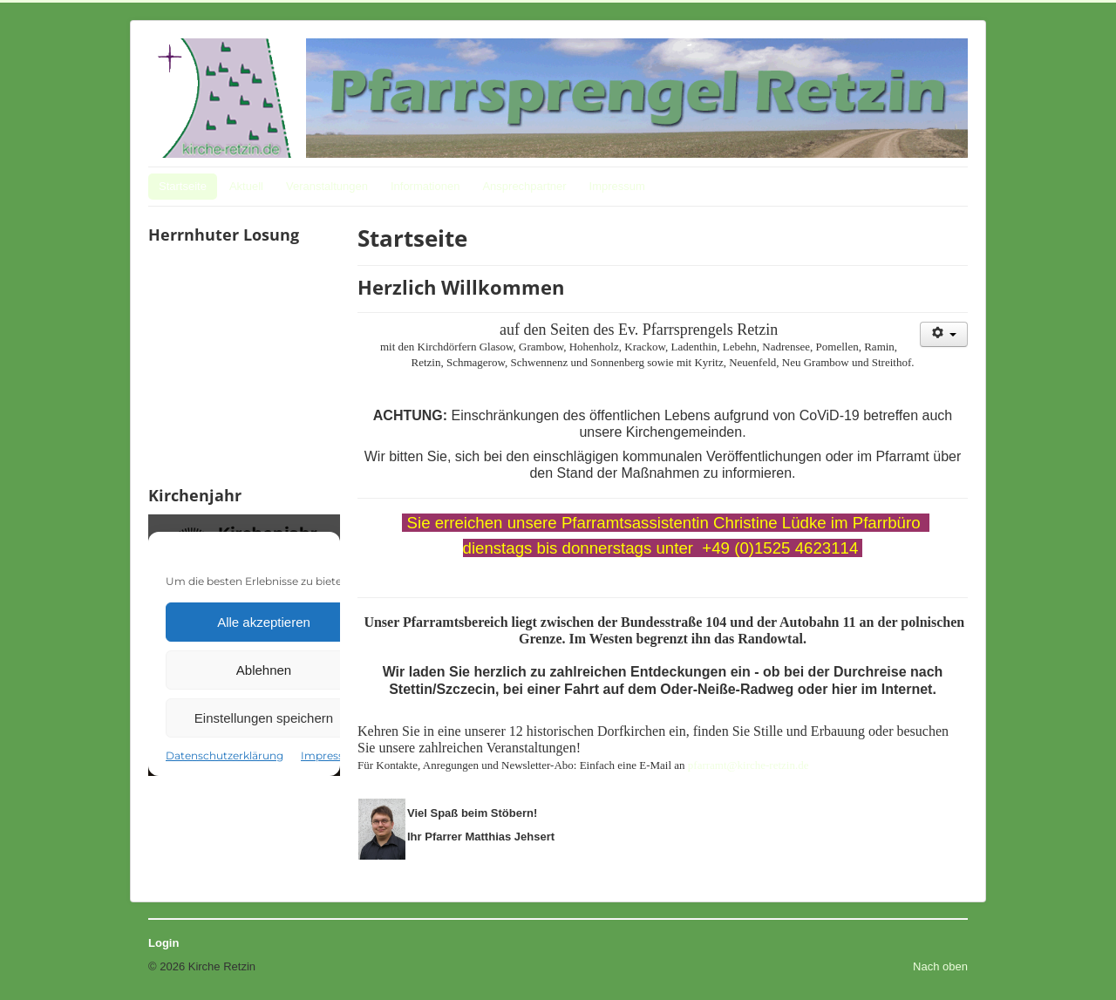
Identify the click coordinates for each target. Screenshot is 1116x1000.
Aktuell (246, 186)
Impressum (617, 186)
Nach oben (940, 966)
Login (163, 942)
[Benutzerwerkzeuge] (944, 334)
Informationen (425, 186)
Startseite (183, 186)
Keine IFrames (244, 363)
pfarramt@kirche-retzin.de (748, 765)
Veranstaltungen (327, 186)
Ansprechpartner (524, 186)
